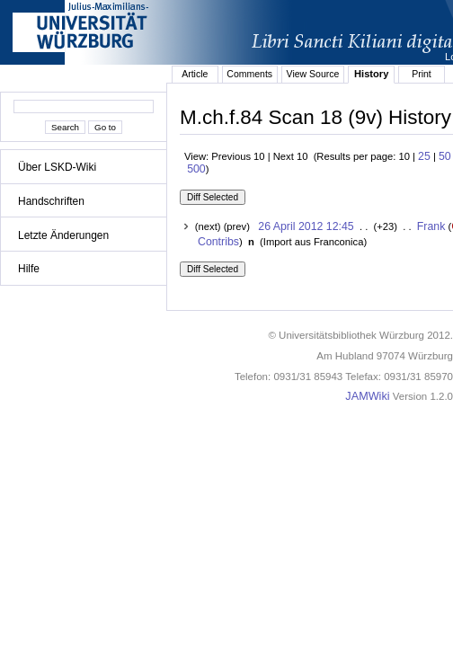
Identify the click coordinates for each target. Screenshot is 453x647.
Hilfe (29, 268)
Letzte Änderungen (63, 235)
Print (421, 73)
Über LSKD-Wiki (57, 167)
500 (196, 169)
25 (424, 156)
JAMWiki (367, 396)
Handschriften (51, 201)
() (312, 241)
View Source (313, 73)
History (371, 73)
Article (195, 73)
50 (445, 156)
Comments (249, 73)
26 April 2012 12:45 (305, 226)
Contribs (218, 241)
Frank (431, 226)
